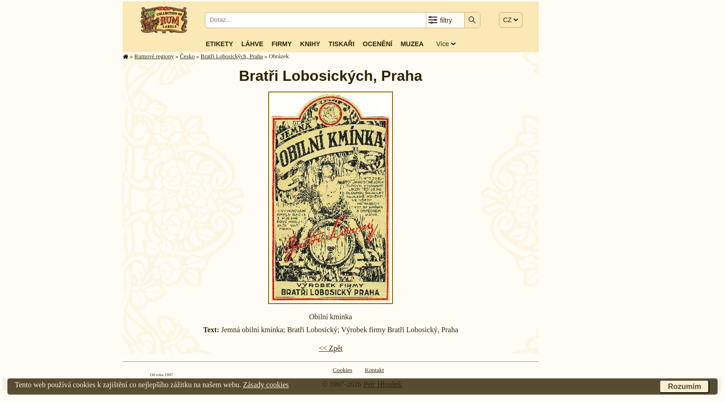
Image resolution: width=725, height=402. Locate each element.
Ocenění (378, 44)
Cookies (342, 370)
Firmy (281, 44)
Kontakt (374, 370)
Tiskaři (342, 44)
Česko (187, 56)
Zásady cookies (266, 385)
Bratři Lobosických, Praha (232, 56)
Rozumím (684, 386)
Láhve (252, 44)
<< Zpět (330, 348)
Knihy (310, 44)
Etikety (219, 44)
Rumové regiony (154, 56)
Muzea (412, 44)
